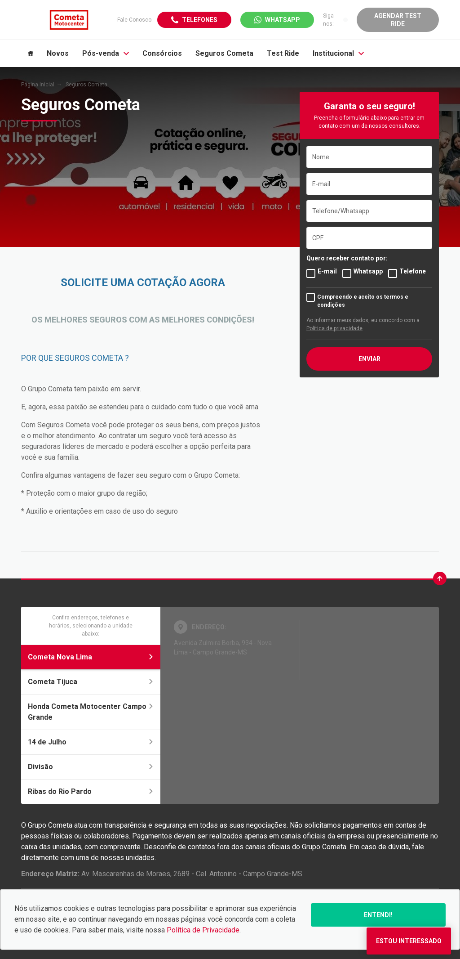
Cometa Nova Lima (91, 657)
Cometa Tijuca (91, 681)
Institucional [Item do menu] (338, 53)
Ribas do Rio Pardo (91, 791)
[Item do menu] (30, 53)
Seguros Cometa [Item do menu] (224, 53)
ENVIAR (369, 359)
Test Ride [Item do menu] (283, 53)
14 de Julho (91, 742)
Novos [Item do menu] (58, 53)
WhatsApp (282, 19)
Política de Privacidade (203, 930)
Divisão (91, 766)
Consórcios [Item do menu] (162, 53)
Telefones (199, 19)
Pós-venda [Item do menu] (105, 53)
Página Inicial (37, 84)
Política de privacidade (334, 328)
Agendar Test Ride (397, 19)
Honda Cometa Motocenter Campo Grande (91, 711)
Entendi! (378, 915)
